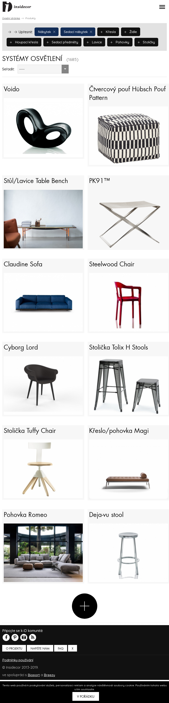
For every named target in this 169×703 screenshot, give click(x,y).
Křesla (111, 31)
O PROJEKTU (14, 672)
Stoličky (19, 52)
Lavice (97, 42)
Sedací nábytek (79, 31)
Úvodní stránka (11, 18)
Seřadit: (8, 79)
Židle (133, 31)
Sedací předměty (64, 42)
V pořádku (85, 697)
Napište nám (40, 672)
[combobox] (43, 79)
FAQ (60, 672)
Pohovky (123, 42)
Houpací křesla (24, 42)
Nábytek (47, 31)
